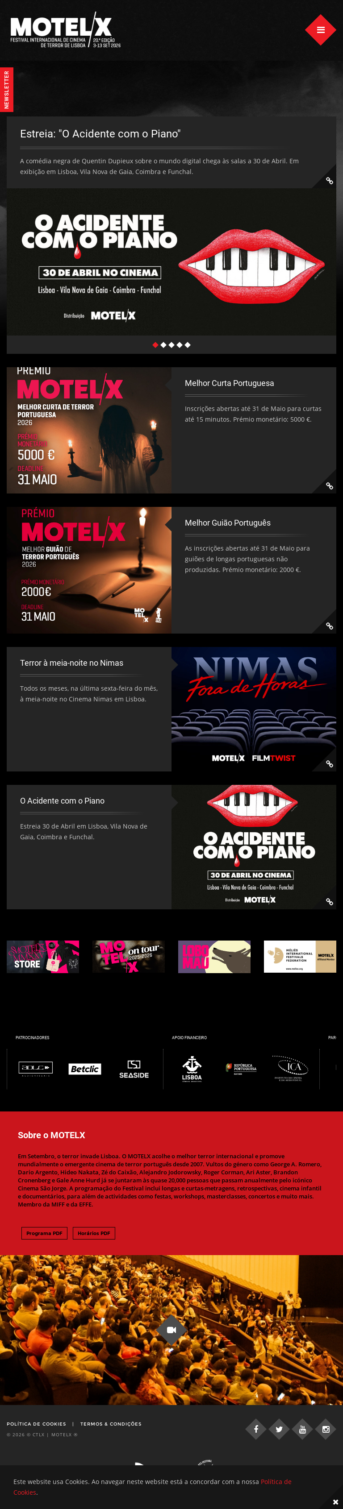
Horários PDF (94, 1233)
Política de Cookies (36, 1424)
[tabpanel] (171, 226)
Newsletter (7, 89)
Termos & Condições (111, 1424)
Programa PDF (44, 1233)
